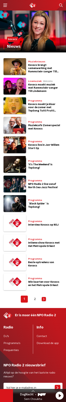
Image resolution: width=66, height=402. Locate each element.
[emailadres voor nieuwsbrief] (33, 388)
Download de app (48, 343)
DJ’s (6, 336)
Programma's (12, 343)
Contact (42, 336)
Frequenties (11, 350)
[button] (59, 395)
